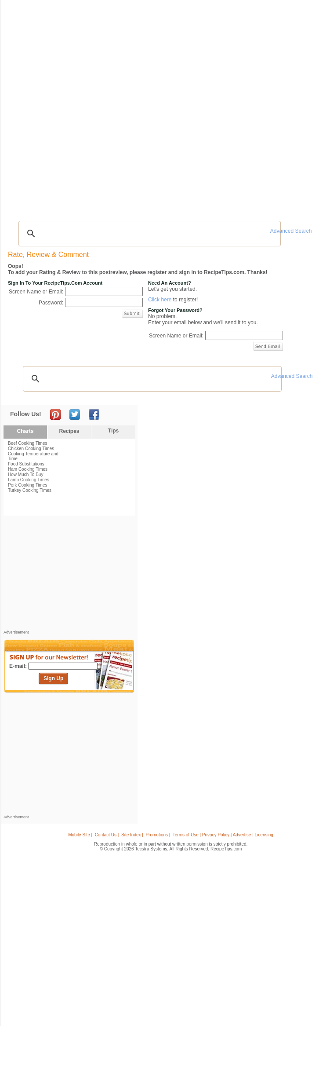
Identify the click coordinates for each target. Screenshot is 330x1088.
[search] (148, 233)
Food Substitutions (26, 464)
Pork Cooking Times (27, 485)
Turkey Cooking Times (29, 490)
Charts (25, 431)
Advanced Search (291, 231)
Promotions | (157, 834)
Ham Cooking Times (27, 469)
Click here (159, 300)
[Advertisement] (69, 575)
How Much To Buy (25, 474)
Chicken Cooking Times (31, 448)
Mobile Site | (80, 834)
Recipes (69, 431)
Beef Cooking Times (27, 443)
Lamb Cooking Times (28, 479)
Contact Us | (107, 834)
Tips (113, 431)
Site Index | (132, 834)
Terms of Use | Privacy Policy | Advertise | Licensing (223, 834)
